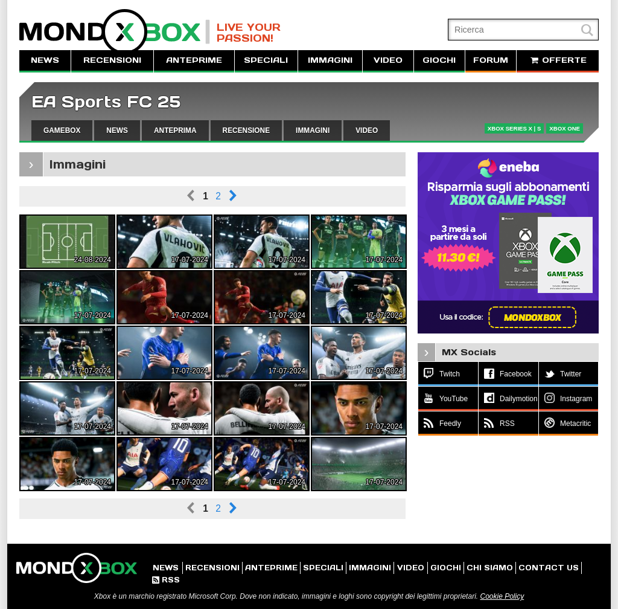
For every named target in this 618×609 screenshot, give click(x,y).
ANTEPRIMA (175, 130)
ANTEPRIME (194, 60)
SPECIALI (266, 60)
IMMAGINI (330, 60)
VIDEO (388, 60)
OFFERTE (558, 60)
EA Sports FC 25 (105, 102)
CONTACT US (548, 567)
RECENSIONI (112, 60)
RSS (166, 579)
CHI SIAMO (490, 567)
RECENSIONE (246, 130)
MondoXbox (114, 31)
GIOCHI (439, 60)
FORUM (490, 60)
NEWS (45, 60)
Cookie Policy (502, 596)
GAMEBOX (61, 130)
